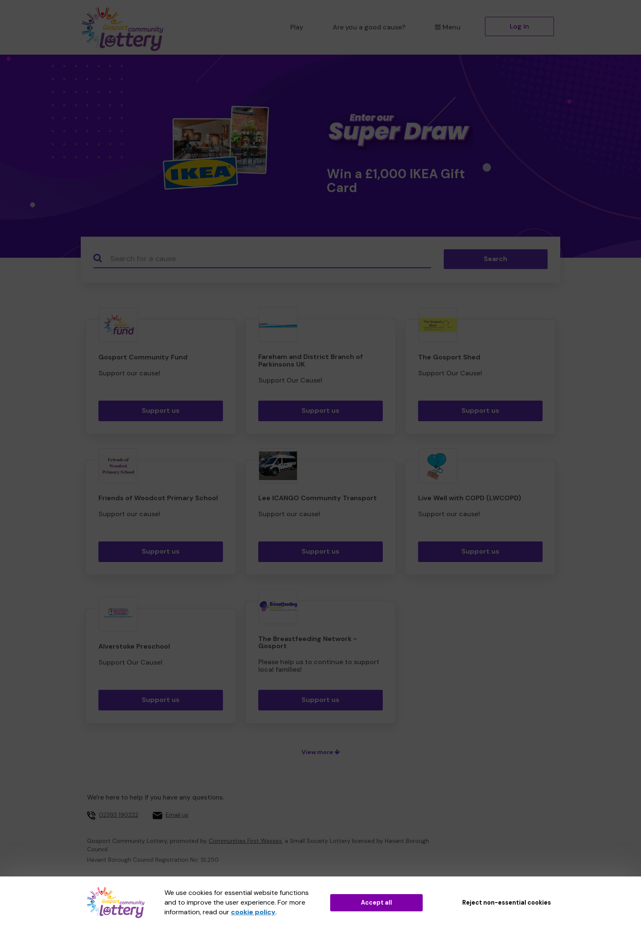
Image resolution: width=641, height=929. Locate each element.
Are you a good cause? (369, 27)
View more (321, 752)
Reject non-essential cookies (506, 902)
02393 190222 (118, 814)
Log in (519, 26)
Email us (177, 814)
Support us (161, 410)
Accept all (376, 902)
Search (495, 258)
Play (296, 27)
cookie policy (253, 912)
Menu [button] (448, 27)
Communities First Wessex (245, 841)
